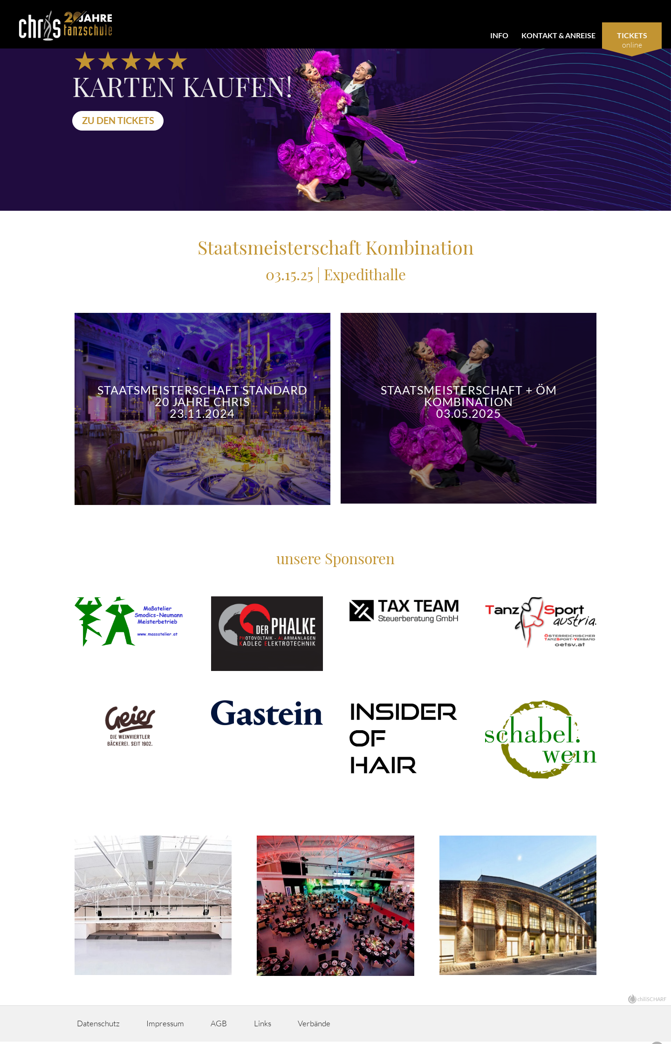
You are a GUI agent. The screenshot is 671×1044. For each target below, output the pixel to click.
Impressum (179, 1026)
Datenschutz (103, 1026)
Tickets (632, 35)
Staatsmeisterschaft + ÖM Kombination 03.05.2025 (469, 402)
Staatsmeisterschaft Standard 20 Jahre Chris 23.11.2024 (202, 402)
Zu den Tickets (120, 120)
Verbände (353, 1026)
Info (499, 35)
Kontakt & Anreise (558, 35)
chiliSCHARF (651, 1001)
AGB (241, 1026)
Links (292, 1026)
